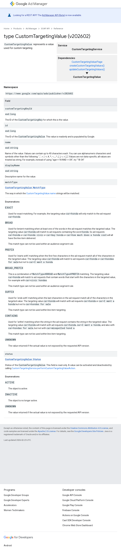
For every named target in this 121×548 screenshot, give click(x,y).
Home (6, 28)
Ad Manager (31, 4)
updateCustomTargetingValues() (87, 69)
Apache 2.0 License (47, 431)
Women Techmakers (14, 510)
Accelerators (10, 505)
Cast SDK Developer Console (76, 520)
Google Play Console (72, 505)
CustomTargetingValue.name (41, 193)
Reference (58, 28)
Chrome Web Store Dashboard (77, 525)
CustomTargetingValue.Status (23, 359)
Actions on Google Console (75, 515)
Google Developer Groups (16, 495)
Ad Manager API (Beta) (53, 15)
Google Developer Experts (16, 500)
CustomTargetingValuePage (87, 61)
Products (17, 28)
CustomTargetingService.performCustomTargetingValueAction (43, 368)
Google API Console (72, 495)
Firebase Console (70, 510)
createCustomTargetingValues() (87, 65)
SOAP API (45, 28)
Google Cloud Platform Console (77, 500)
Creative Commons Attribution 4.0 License (89, 428)
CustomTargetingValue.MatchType (25, 187)
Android (8, 545)
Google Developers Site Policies (88, 431)
